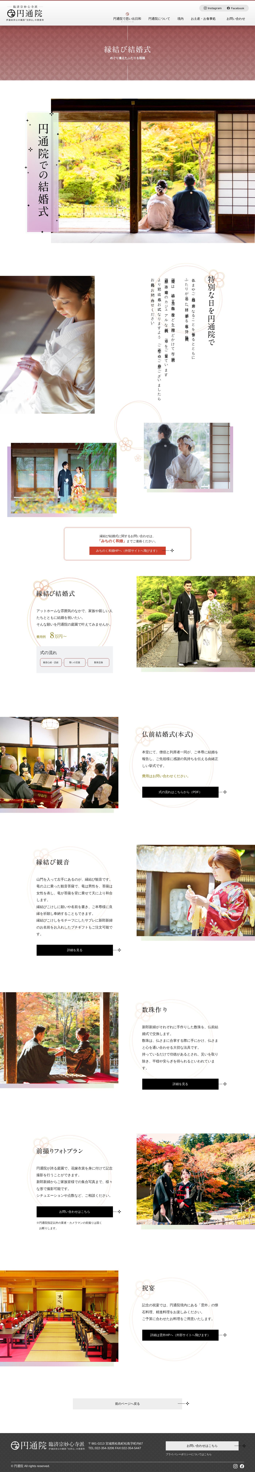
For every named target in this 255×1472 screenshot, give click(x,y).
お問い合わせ (236, 18)
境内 (180, 18)
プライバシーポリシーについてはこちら (189, 1454)
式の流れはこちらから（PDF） (180, 792)
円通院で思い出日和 (127, 18)
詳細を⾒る (75, 950)
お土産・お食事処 (203, 18)
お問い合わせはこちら (74, 1211)
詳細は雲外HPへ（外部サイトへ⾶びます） (180, 1335)
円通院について (159, 18)
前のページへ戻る (127, 1403)
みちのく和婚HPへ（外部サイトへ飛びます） (127, 550)
